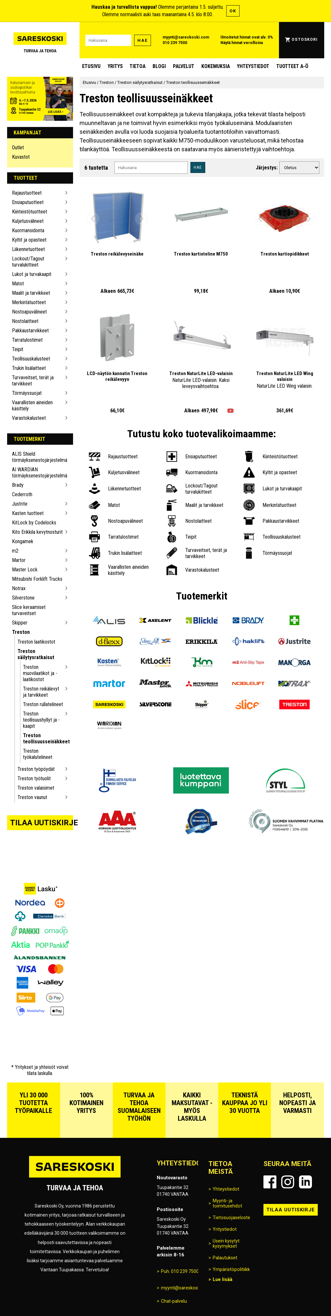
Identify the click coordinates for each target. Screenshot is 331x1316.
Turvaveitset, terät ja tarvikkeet (33, 380)
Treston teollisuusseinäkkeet (43, 738)
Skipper (19, 623)
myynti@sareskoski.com (186, 37)
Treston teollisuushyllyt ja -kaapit (41, 720)
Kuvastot (21, 157)
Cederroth (22, 494)
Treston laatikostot (36, 642)
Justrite (19, 504)
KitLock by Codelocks (34, 523)
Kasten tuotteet (28, 513)
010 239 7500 (175, 42)
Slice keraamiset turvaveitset (29, 610)
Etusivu (91, 66)
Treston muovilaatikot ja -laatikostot (40, 673)
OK (233, 10)
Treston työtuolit (34, 778)
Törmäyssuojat (27, 393)
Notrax (19, 588)
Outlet (18, 147)
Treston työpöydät (36, 769)
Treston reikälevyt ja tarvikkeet (41, 692)
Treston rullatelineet (43, 704)
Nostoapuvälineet (29, 312)
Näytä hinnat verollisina (241, 42)
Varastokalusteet (29, 418)
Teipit (17, 349)
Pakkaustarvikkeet (30, 330)
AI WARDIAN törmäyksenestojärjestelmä (37, 472)
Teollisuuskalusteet (31, 359)
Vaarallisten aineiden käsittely (32, 405)
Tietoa (137, 66)
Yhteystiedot (253, 66)
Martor (19, 560)
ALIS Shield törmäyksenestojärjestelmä (37, 457)
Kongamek (22, 541)
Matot (18, 283)
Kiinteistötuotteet (29, 212)
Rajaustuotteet (27, 193)
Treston (21, 632)
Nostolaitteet (25, 321)
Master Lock (24, 569)
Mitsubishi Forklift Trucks (37, 579)
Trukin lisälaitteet (29, 368)
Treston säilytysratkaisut (35, 654)
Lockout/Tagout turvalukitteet (28, 262)
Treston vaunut (32, 797)
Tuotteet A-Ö (292, 66)
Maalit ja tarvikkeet (31, 293)
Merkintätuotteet (29, 302)
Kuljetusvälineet (28, 221)
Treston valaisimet (35, 788)
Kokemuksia (215, 66)
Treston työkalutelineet (37, 754)
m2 (15, 551)
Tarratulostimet (27, 340)
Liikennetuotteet (28, 249)
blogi (159, 66)
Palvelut (183, 66)
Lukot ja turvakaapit (31, 274)
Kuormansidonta (28, 230)
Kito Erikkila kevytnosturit (37, 532)
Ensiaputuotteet (28, 202)
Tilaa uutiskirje (41, 822)
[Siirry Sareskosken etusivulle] (40, 40)
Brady (18, 485)
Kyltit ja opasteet (29, 240)
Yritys (115, 66)
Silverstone (23, 598)
